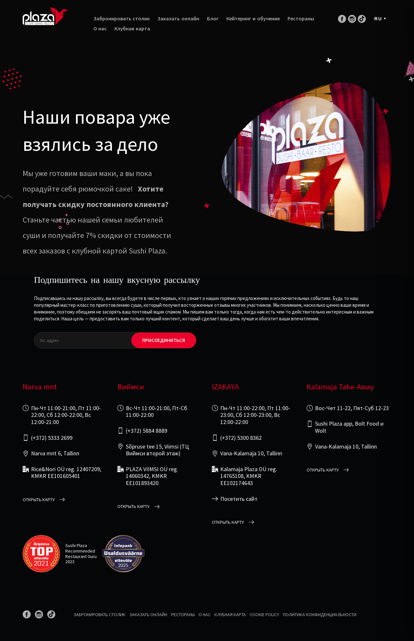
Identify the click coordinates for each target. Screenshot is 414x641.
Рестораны (301, 18)
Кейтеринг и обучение (253, 18)
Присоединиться (163, 340)
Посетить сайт (238, 498)
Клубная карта (132, 28)
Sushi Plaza (76, 545)
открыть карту (39, 499)
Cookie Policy (264, 614)
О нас (100, 28)
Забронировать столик (121, 18)
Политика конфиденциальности (319, 614)
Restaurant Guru (81, 556)
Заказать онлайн (178, 18)
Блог (213, 18)
